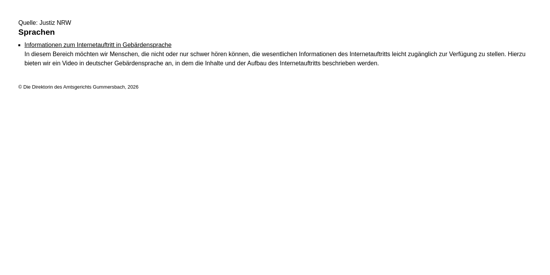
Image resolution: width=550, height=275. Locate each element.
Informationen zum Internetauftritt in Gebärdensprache (97, 45)
